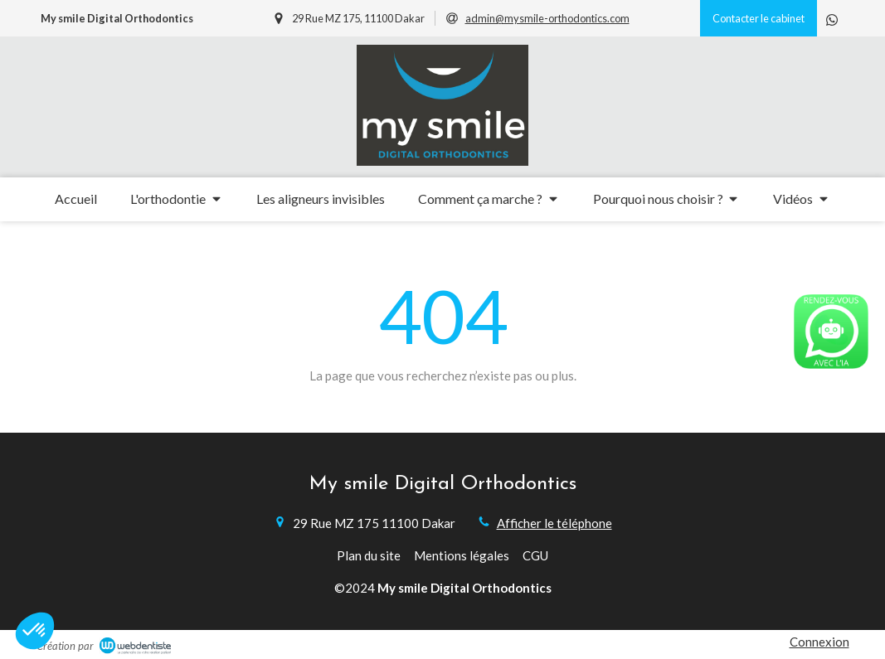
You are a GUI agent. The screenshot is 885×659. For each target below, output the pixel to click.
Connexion (819, 641)
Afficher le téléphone (554, 523)
